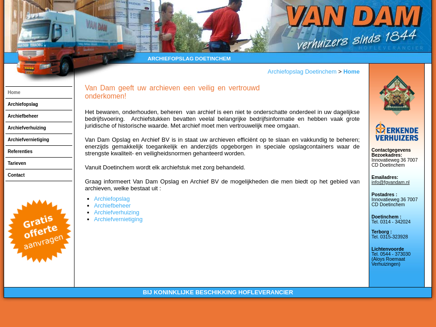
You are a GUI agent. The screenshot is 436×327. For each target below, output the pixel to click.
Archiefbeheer (23, 116)
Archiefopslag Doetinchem (302, 71)
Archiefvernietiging (28, 139)
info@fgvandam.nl (391, 182)
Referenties (20, 151)
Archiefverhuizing (27, 127)
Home (14, 92)
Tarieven (17, 163)
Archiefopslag (23, 104)
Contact (16, 175)
